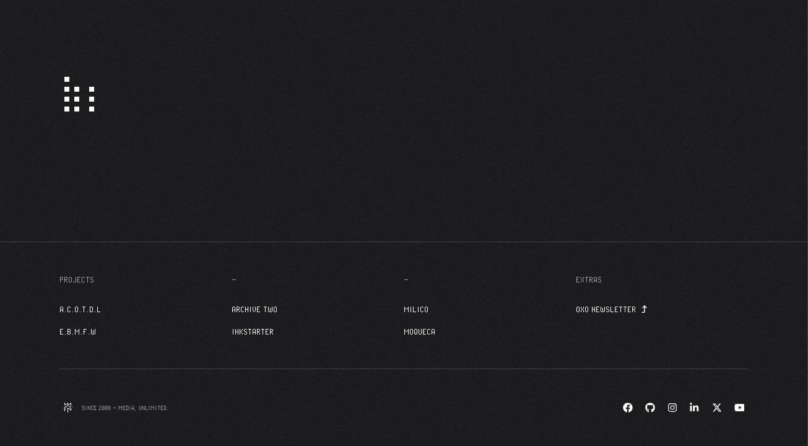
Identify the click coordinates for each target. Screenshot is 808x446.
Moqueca (419, 331)
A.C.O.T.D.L (80, 309)
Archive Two (254, 309)
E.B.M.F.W (77, 331)
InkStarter (253, 331)
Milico (416, 309)
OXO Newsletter (612, 309)
